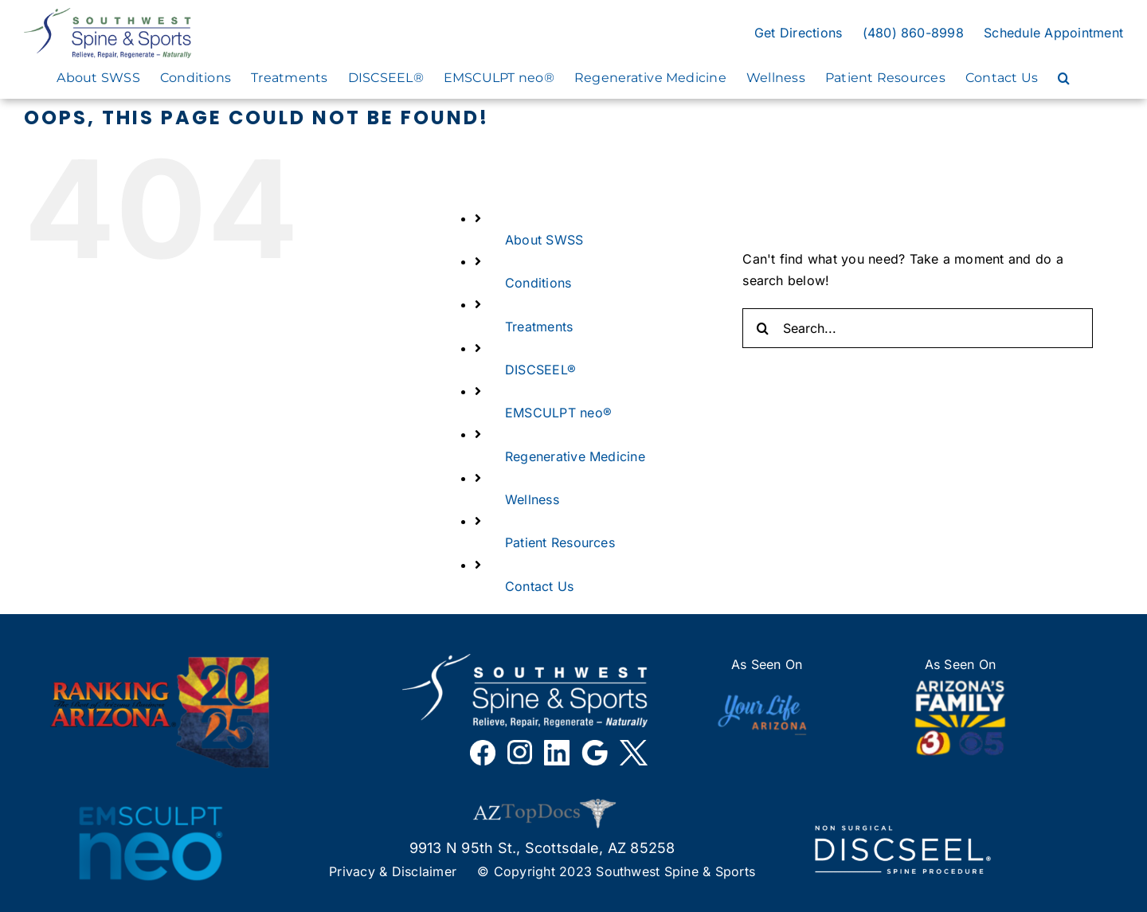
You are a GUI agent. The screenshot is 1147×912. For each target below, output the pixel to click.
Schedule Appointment (1053, 33)
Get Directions (798, 33)
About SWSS (544, 240)
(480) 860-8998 (913, 33)
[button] (1064, 78)
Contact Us (539, 586)
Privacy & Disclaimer (392, 871)
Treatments (539, 327)
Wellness (532, 499)
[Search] (762, 328)
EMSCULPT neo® (558, 413)
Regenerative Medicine (575, 456)
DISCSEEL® (540, 370)
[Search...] (917, 328)
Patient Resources (560, 542)
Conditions (538, 283)
